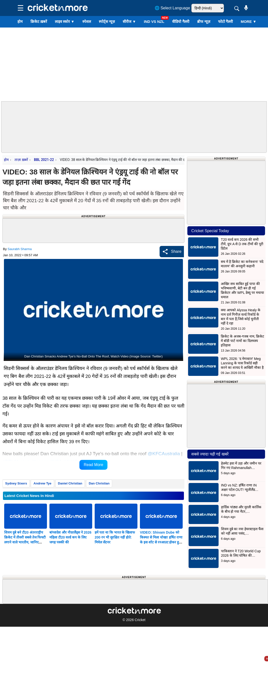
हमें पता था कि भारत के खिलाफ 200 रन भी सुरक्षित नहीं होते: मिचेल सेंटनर (115, 537)
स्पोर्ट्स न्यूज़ (107, 21)
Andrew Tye (42, 483)
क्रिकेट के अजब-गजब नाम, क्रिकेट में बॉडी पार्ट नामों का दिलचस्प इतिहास (242, 340)
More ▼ (248, 21)
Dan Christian (99, 483)
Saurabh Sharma (20, 249)
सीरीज (129, 21)
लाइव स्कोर (64, 21)
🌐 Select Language (172, 8)
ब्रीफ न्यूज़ (203, 21)
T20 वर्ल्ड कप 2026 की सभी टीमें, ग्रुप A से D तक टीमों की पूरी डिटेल (242, 244)
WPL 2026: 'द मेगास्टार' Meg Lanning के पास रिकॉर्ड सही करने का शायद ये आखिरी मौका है (242, 363)
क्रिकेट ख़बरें (38, 21)
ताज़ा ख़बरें (21, 160)
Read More (93, 465)
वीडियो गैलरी (180, 21)
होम (20, 21)
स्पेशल (86, 21)
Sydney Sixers (16, 483)
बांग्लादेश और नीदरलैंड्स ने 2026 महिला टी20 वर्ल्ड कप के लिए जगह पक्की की (70, 537)
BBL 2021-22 (44, 160)
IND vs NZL (154, 21)
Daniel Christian (70, 483)
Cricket (140, 620)
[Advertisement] (134, 64)
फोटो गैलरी (225, 21)
